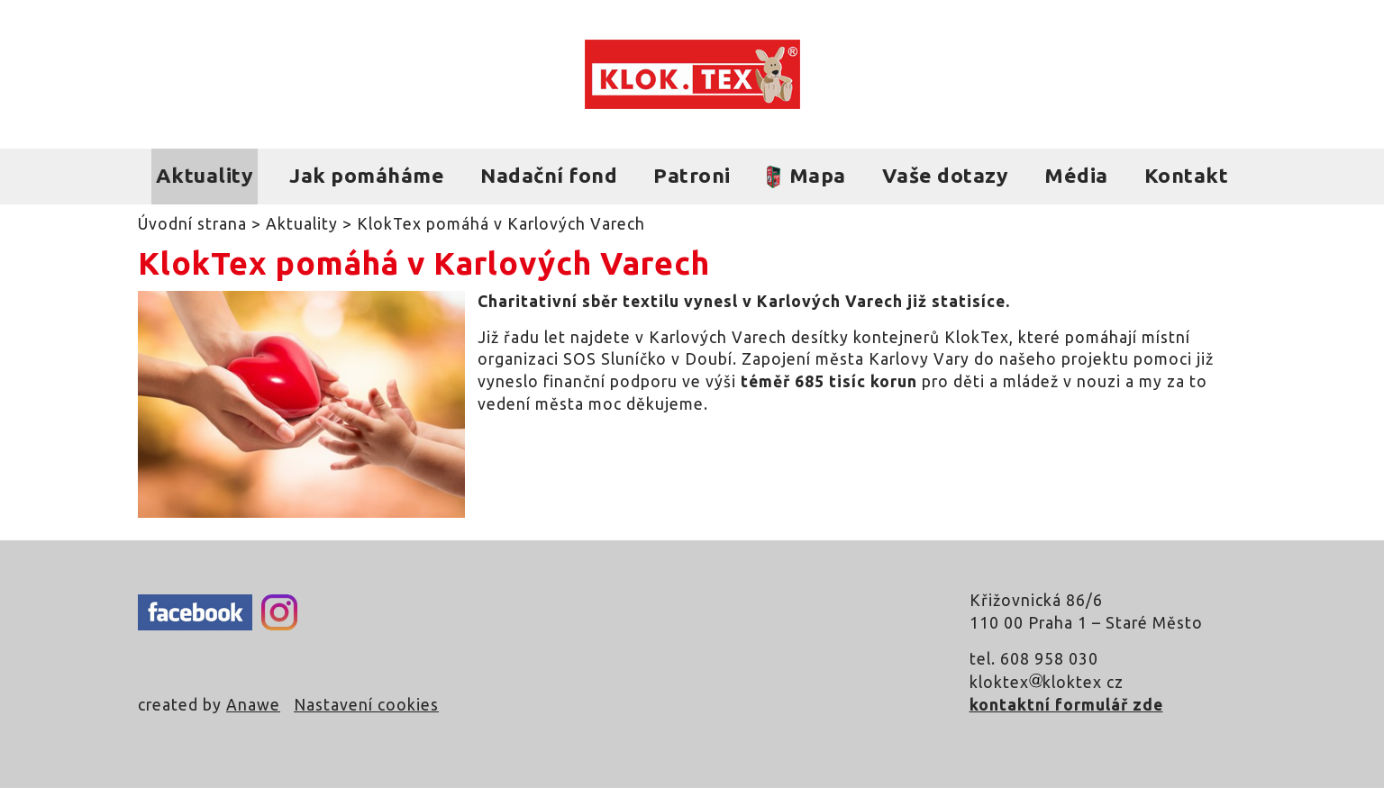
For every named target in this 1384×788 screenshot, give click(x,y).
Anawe (253, 704)
